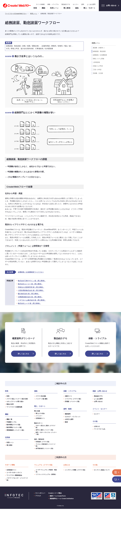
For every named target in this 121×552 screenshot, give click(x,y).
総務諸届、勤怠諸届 (99, 51)
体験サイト (68, 396)
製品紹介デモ (66, 4)
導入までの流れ (40, 413)
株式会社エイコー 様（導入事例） (30, 284)
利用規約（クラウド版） (43, 441)
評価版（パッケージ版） (72, 401)
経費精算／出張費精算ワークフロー (31, 272)
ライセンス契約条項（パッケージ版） (45, 445)
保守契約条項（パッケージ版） (45, 448)
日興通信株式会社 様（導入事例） (30, 297)
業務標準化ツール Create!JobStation (62, 498)
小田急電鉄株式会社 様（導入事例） (31, 290)
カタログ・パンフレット (72, 416)
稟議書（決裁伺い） (99, 47)
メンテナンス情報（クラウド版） (75, 470)
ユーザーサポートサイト (14, 472)
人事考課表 (96, 62)
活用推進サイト (40, 418)
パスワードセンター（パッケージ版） (17, 479)
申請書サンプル (11, 422)
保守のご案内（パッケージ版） (45, 430)
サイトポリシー (40, 493)
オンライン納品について (102, 470)
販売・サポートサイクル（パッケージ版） (46, 433)
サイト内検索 (40, 4)
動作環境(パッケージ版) (14, 427)
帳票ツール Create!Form (58, 496)
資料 (82, 4)
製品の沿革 (10, 404)
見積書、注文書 (98, 73)
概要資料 (68, 414)
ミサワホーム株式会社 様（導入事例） (32, 300)
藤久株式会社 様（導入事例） (28, 294)
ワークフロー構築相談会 (14, 475)
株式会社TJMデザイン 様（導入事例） (32, 281)
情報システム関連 (98, 58)
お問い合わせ (108, 5)
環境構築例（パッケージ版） (16, 430)
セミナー (75, 4)
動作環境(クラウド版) (13, 424)
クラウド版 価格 (41, 396)
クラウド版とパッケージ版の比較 (17, 399)
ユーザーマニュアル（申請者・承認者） (46, 471)
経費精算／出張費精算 (100, 55)
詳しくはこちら (23, 354)
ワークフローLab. (99, 429)
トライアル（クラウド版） (73, 399)
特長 (8, 396)
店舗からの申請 (98, 66)
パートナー (39, 416)
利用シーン (10, 442)
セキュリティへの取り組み (15, 401)
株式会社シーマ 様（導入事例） (29, 303)
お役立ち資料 (69, 419)
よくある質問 (91, 4)
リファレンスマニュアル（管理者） (46, 474)
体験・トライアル (53, 4)
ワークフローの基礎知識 (14, 407)
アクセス (38, 496)
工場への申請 (97, 69)
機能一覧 (9, 419)
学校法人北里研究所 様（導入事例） (31, 287)
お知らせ (97, 426)
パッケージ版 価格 (41, 399)
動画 (66, 422)
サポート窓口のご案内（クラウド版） (45, 426)
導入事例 (9, 445)
